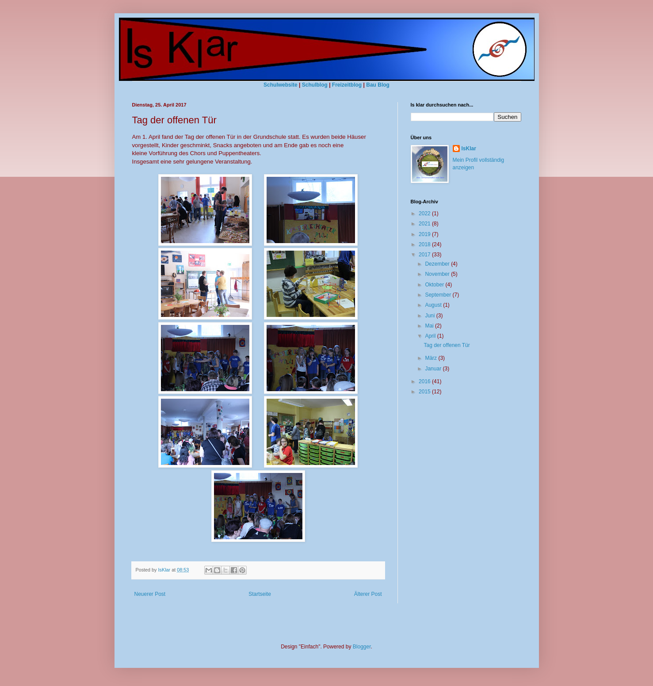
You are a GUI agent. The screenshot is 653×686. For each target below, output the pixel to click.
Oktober (435, 285)
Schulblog (315, 85)
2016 (425, 381)
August (434, 305)
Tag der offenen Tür (447, 345)
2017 (425, 255)
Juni (430, 316)
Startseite (259, 594)
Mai (430, 326)
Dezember (438, 264)
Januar (434, 369)
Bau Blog (378, 85)
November (438, 274)
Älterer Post (368, 594)
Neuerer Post (150, 594)
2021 (425, 224)
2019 (425, 234)
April (431, 336)
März (431, 358)
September (438, 295)
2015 (425, 392)
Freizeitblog (347, 85)
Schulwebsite (280, 85)
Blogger (362, 647)
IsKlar (469, 148)
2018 (425, 244)
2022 (425, 213)
